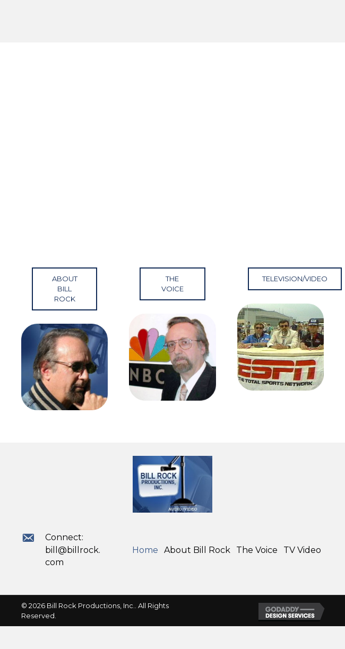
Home (145, 550)
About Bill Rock (197, 550)
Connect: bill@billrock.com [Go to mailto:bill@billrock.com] (72, 549)
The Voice (257, 550)
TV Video (302, 550)
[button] (64, 288)
